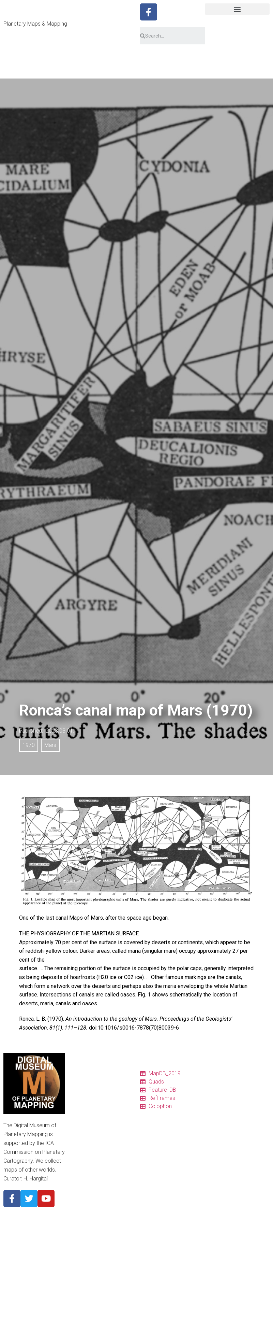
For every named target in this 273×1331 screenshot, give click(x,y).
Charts (79, 1096)
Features (81, 1113)
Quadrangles (85, 1104)
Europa (79, 1260)
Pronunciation (87, 1170)
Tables (79, 1088)
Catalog (80, 1080)
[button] (237, 9)
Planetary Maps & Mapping (35, 23)
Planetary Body (88, 1203)
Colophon (82, 1121)
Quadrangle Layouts (93, 1145)
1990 (77, 1326)
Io (74, 1252)
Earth (77, 1235)
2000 (77, 1317)
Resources (83, 1137)
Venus (78, 1219)
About (78, 1195)
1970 (28, 745)
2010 (77, 1309)
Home (78, 1072)
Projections (84, 1154)
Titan (77, 1276)
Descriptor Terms (90, 1178)
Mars (50, 745)
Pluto (77, 1285)
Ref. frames (84, 1129)
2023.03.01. (60, 730)
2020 (77, 1301)
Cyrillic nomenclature (94, 1186)
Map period (84, 1293)
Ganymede (83, 1268)
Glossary (81, 1162)
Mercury (80, 1211)
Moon (78, 1227)
